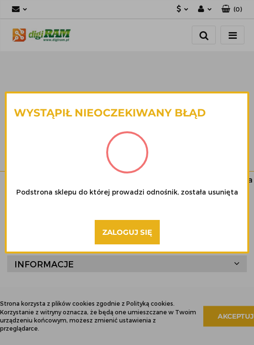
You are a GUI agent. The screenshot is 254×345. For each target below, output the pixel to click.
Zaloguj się (127, 232)
